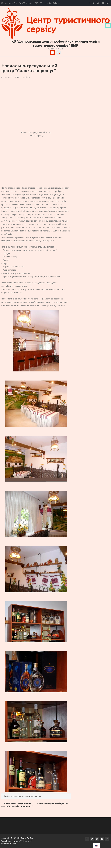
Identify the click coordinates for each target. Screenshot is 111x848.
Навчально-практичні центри (27, 796)
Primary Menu (52, 52)
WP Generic (24, 841)
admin (27, 77)
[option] (96, 845)
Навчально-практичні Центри (52, 803)
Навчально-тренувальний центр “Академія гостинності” (17, 804)
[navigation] (96, 845)
